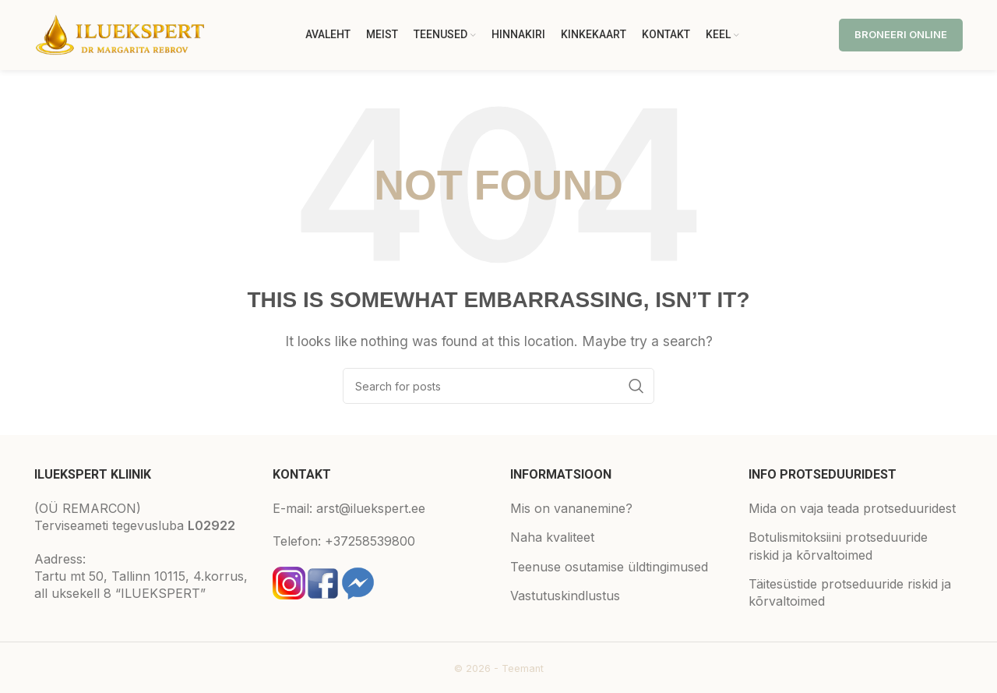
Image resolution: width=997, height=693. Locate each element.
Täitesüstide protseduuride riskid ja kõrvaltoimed (850, 592)
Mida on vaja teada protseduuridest (852, 508)
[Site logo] (120, 33)
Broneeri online (900, 34)
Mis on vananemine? (571, 508)
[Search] (498, 386)
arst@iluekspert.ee (370, 508)
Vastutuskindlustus (565, 595)
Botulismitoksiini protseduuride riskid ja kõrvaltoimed (838, 545)
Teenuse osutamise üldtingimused (609, 567)
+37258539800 (370, 541)
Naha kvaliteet (552, 537)
